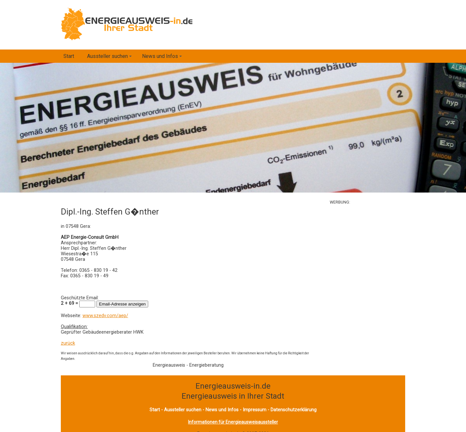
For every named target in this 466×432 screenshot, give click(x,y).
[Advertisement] (386, 253)
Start (68, 56)
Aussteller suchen (110, 58)
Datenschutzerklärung (293, 410)
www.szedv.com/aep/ (105, 315)
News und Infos (163, 58)
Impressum (254, 410)
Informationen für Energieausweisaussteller (233, 422)
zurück (68, 343)
